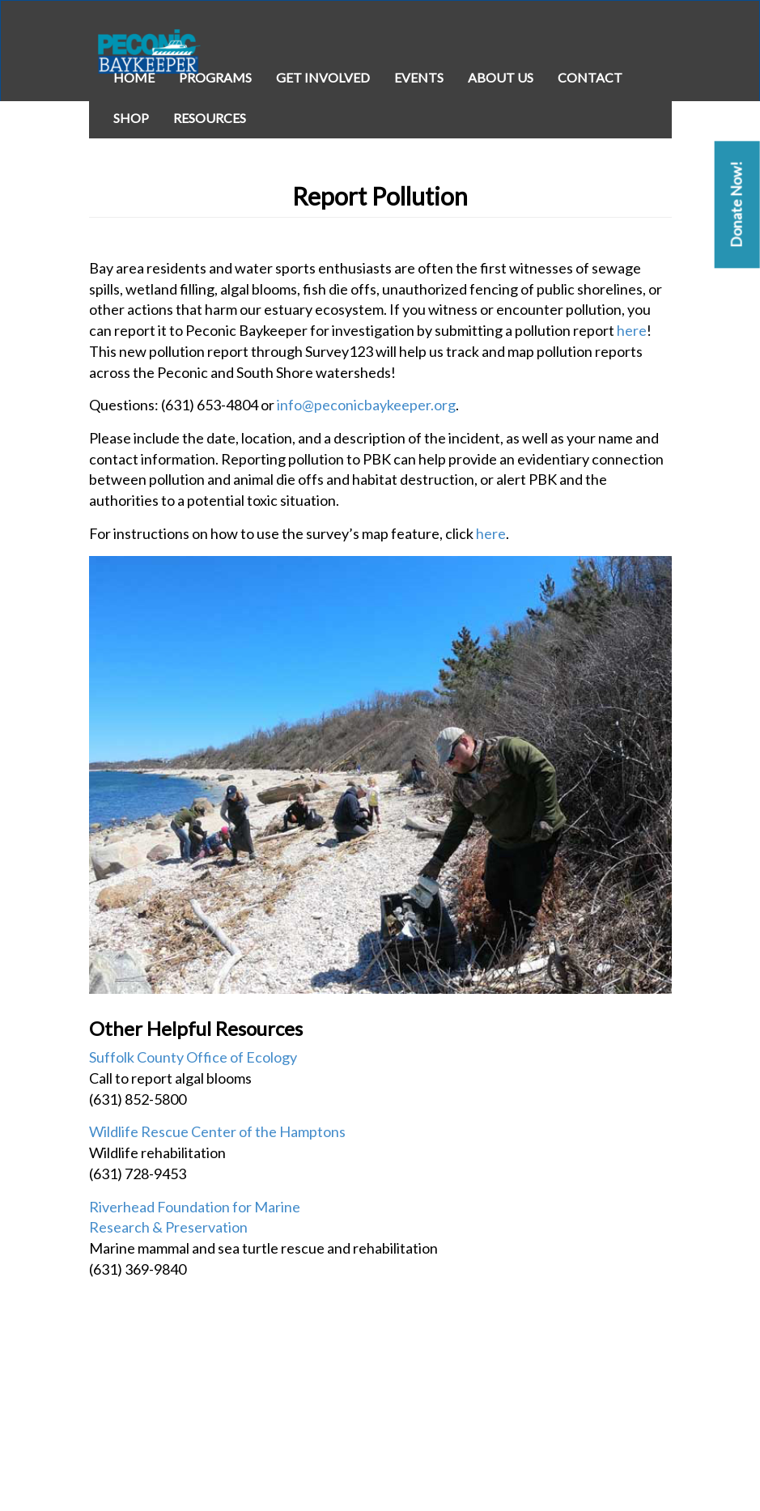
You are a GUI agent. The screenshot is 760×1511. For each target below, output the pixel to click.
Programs (215, 77)
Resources (209, 117)
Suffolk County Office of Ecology (193, 1057)
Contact (590, 77)
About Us (500, 77)
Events (419, 77)
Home (134, 77)
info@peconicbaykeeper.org (366, 405)
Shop (131, 117)
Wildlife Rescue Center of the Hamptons (217, 1131)
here (632, 330)
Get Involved (323, 77)
